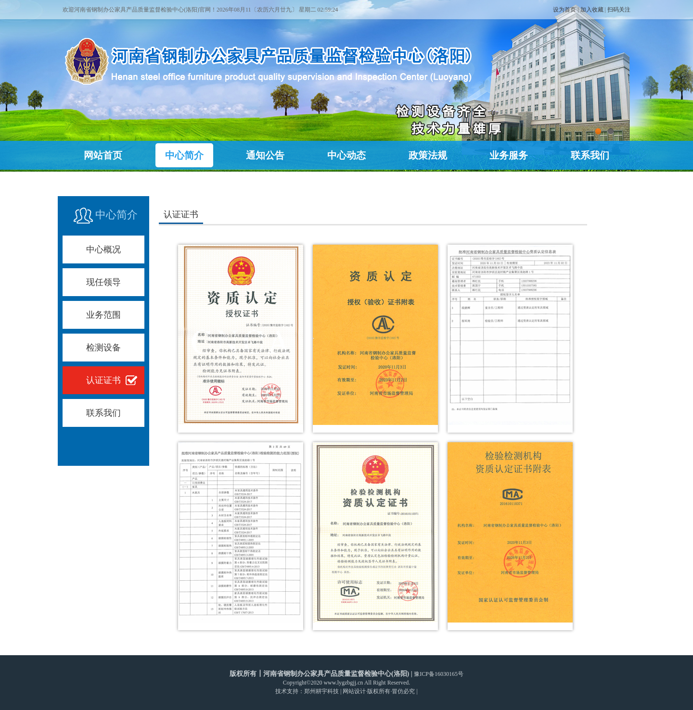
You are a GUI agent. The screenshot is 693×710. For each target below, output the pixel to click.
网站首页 (103, 155)
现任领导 (103, 282)
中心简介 (184, 155)
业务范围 (103, 315)
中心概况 (103, 249)
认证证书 (103, 380)
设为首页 (564, 9)
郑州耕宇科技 (321, 691)
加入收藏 (591, 9)
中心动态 (346, 155)
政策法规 (428, 155)
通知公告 (265, 155)
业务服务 (508, 155)
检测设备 (103, 347)
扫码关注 (618, 9)
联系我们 (590, 155)
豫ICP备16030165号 (438, 674)
